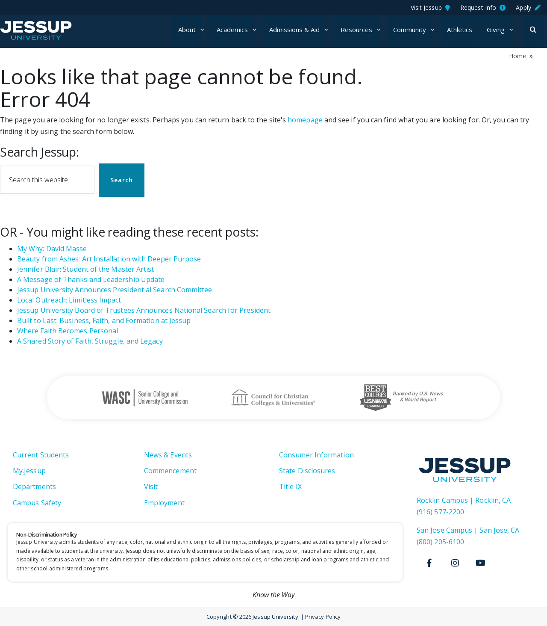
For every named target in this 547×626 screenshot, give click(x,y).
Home (517, 56)
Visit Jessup (430, 7)
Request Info (483, 7)
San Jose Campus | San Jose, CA (468, 530)
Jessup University (52, 30)
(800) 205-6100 (440, 541)
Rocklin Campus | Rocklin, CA (464, 500)
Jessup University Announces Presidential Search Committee (114, 289)
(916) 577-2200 (440, 511)
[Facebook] (429, 563)
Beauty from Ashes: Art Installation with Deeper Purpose (109, 259)
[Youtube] (481, 563)
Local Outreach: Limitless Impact (69, 300)
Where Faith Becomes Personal (67, 330)
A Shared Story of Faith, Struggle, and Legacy (90, 341)
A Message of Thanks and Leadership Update (91, 279)
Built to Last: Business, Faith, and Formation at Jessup (104, 320)
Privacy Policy (323, 616)
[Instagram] (455, 563)
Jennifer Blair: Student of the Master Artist (85, 269)
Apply (528, 7)
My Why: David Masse (52, 248)
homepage (305, 120)
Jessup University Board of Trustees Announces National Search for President (144, 310)
